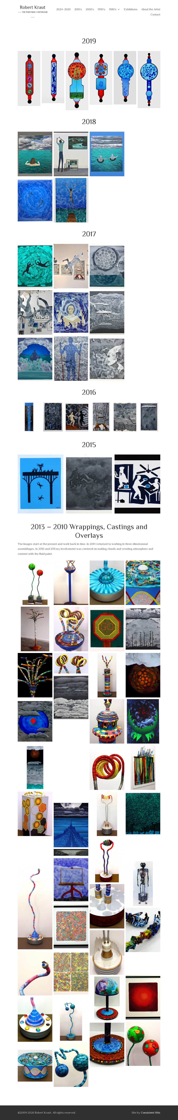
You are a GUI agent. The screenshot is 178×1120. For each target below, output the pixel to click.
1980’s (112, 9)
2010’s (78, 9)
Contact (155, 14)
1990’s (101, 9)
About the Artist (150, 9)
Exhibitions (130, 9)
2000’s (90, 9)
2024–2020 (63, 9)
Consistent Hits (150, 1112)
